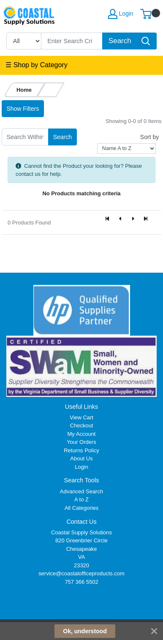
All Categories (82, 508)
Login (81, 467)
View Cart (81, 417)
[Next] (133, 219)
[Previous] (120, 219)
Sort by (149, 137)
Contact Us (81, 521)
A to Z (81, 499)
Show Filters (22, 108)
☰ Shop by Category (36, 64)
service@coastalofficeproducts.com (81, 573)
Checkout (81, 425)
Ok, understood (84, 631)
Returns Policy (81, 450)
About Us (81, 458)
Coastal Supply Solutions (81, 532)
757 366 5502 (81, 582)
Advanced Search (81, 491)
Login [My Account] (120, 14)
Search (62, 137)
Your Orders (81, 442)
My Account (82, 434)
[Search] (72, 41)
